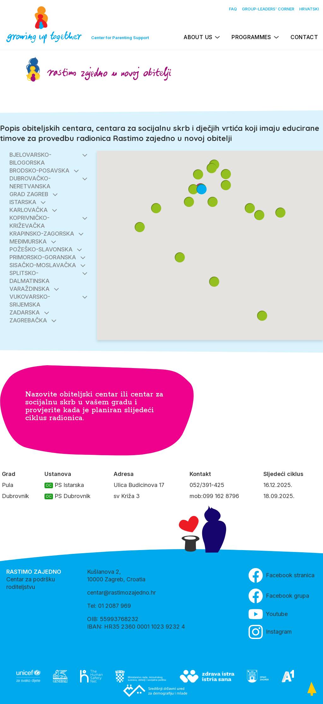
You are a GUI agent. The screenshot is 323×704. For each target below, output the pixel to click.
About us (198, 37)
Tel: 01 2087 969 (109, 605)
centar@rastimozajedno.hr (121, 592)
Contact (304, 37)
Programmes (251, 37)
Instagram (270, 632)
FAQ (233, 8)
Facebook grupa (279, 596)
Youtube (268, 614)
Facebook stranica (281, 575)
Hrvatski (309, 8)
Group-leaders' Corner (268, 8)
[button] (226, 185)
